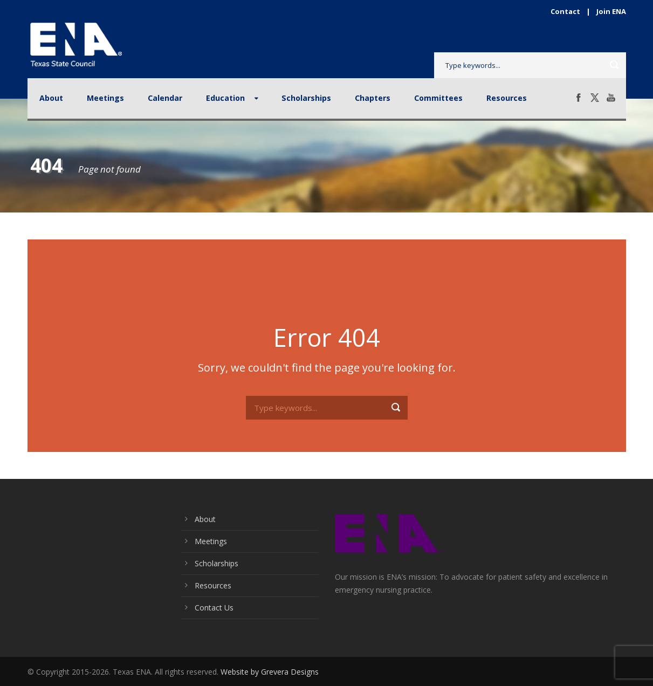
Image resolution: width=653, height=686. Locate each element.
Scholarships (306, 98)
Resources (506, 98)
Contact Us (214, 607)
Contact (565, 11)
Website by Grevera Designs (270, 672)
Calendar (165, 98)
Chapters (372, 98)
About (51, 98)
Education (225, 98)
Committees (438, 98)
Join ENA (611, 11)
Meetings (105, 98)
